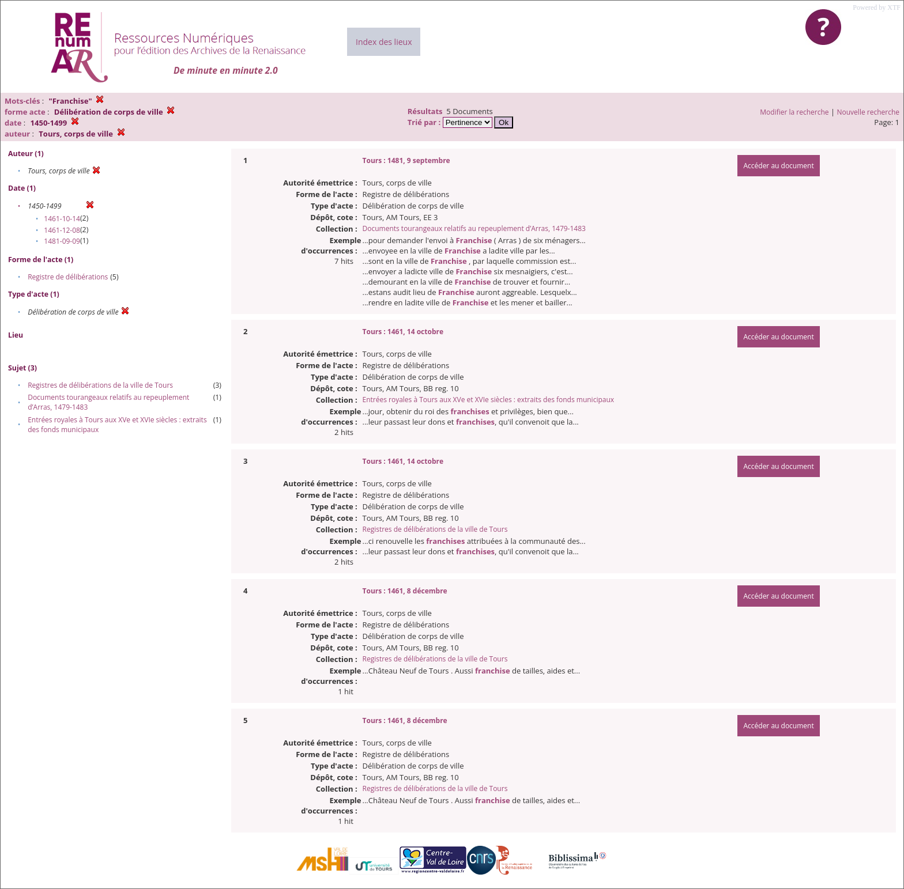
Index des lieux (384, 41)
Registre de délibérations (68, 277)
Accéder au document (778, 166)
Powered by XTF (877, 7)
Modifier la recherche (794, 112)
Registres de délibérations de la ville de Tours (100, 385)
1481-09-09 (62, 241)
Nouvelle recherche (868, 112)
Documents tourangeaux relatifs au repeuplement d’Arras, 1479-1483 (474, 228)
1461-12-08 (62, 230)
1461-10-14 (62, 219)
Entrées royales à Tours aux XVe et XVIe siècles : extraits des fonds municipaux (489, 399)
